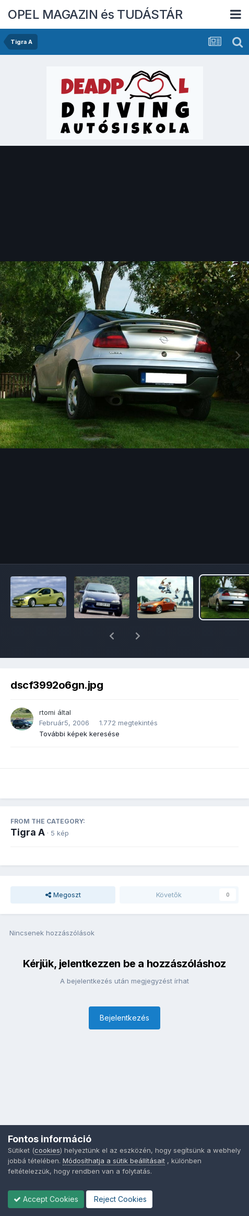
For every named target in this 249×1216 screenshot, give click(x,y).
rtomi (47, 685)
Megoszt (63, 867)
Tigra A (27, 805)
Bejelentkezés (124, 990)
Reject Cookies (119, 1199)
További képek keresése (79, 706)
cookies (47, 1150)
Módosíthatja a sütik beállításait (114, 1160)
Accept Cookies (46, 1199)
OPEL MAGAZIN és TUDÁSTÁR (95, 14)
